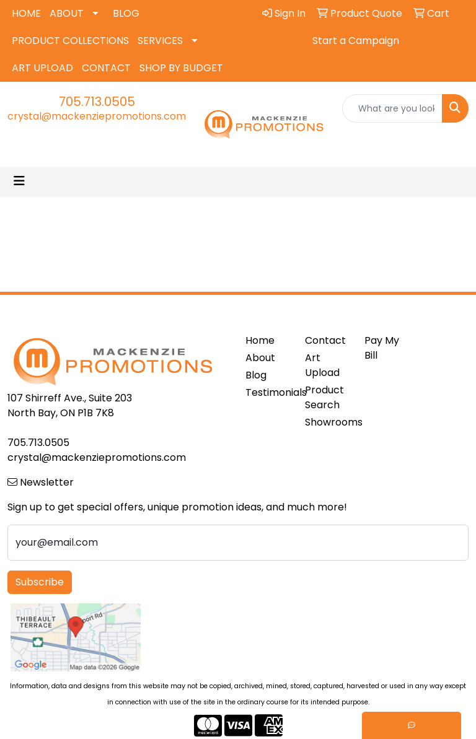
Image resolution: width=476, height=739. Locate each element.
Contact (325, 340)
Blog (256, 375)
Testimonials (267, 392)
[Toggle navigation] (19, 181)
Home (260, 340)
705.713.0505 (97, 101)
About (260, 358)
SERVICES (160, 40)
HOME (26, 13)
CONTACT (106, 68)
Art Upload (322, 365)
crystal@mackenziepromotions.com (96, 116)
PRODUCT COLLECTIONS (70, 40)
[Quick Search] (392, 108)
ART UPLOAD (42, 68)
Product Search (324, 397)
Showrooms (327, 422)
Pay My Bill (381, 347)
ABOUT (67, 13)
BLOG (126, 13)
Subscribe (39, 582)
